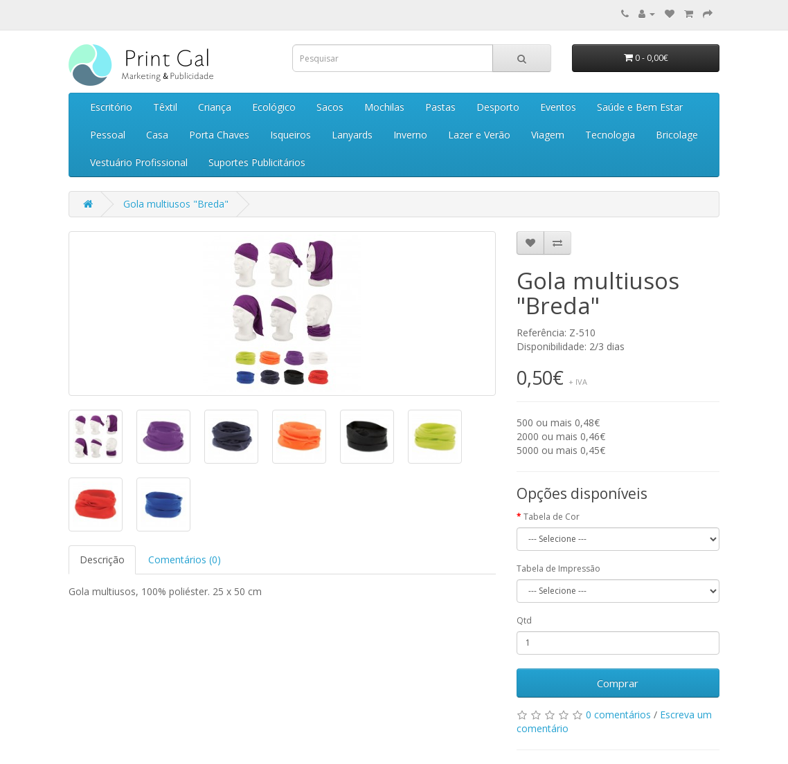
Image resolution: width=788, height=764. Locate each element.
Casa (157, 134)
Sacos (329, 106)
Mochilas (384, 106)
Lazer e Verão (479, 134)
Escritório (111, 106)
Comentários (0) (184, 559)
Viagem (547, 134)
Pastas (440, 106)
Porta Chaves (219, 134)
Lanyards (352, 134)
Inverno (410, 134)
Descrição (102, 559)
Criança (214, 106)
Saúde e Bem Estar (640, 106)
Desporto (497, 106)
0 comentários (618, 714)
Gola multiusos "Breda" (176, 203)
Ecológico (274, 106)
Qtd (524, 620)
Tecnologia (610, 134)
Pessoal (107, 134)
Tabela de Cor (551, 516)
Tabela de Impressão (558, 568)
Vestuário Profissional (139, 162)
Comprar (617, 683)
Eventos (558, 106)
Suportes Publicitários (256, 162)
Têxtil (165, 106)
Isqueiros (290, 134)
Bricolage (677, 134)
